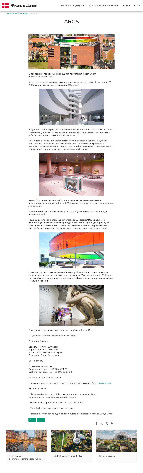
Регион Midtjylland (23, 13)
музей (40, 420)
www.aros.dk (104, 383)
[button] (73, 5)
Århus (32, 420)
